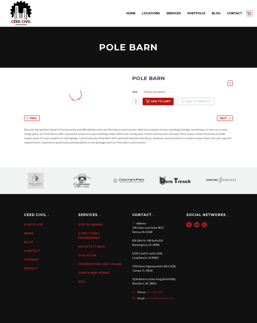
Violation (87, 255)
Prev (31, 118)
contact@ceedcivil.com (159, 298)
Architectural (91, 246)
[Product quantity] (135, 101)
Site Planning (90, 224)
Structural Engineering (89, 236)
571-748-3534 (154, 292)
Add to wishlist (195, 101)
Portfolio (196, 13)
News (29, 233)
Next (226, 118)
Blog (216, 13)
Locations (151, 13)
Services (173, 13)
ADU (81, 281)
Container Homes (94, 273)
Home (130, 13)
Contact (234, 13)
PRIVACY (31, 268)
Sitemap (31, 259)
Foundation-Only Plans (100, 264)
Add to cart (158, 101)
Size (135, 91)
